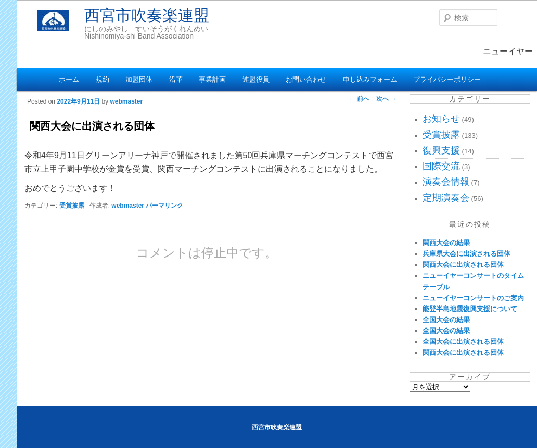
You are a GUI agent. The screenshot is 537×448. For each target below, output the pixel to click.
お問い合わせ (306, 79)
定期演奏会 (446, 198)
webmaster (126, 101)
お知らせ (441, 118)
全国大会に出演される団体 (463, 341)
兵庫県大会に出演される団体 (466, 254)
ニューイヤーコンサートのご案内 (473, 298)
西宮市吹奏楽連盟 (146, 15)
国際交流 (441, 166)
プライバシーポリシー (447, 79)
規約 (102, 79)
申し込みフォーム (370, 79)
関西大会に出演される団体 (463, 264)
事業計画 (212, 79)
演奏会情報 (446, 181)
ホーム (69, 79)
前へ (359, 99)
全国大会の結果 (446, 320)
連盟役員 (256, 79)
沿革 (176, 79)
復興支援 (441, 150)
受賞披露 (71, 205)
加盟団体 (138, 79)
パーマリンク (164, 205)
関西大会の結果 (446, 243)
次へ (386, 99)
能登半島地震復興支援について (470, 309)
